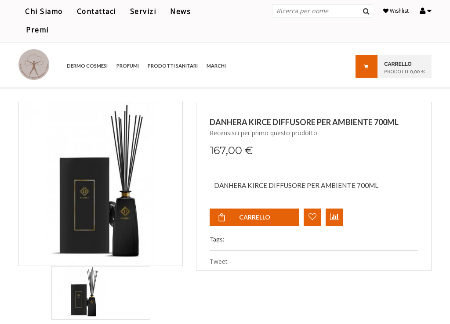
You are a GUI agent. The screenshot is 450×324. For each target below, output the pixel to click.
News (180, 11)
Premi (37, 30)
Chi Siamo (44, 11)
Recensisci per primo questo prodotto (263, 133)
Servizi (143, 11)
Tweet (219, 261)
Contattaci (96, 11)
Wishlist (396, 10)
